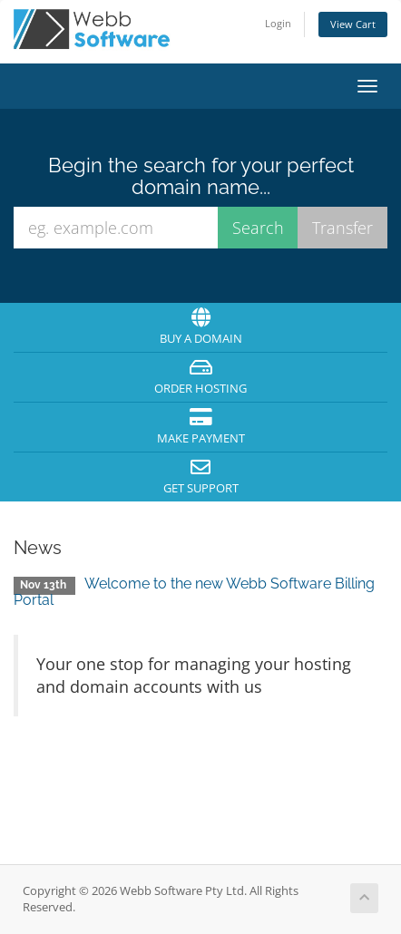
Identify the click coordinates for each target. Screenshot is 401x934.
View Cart (353, 24)
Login (278, 23)
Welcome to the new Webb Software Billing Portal (194, 591)
